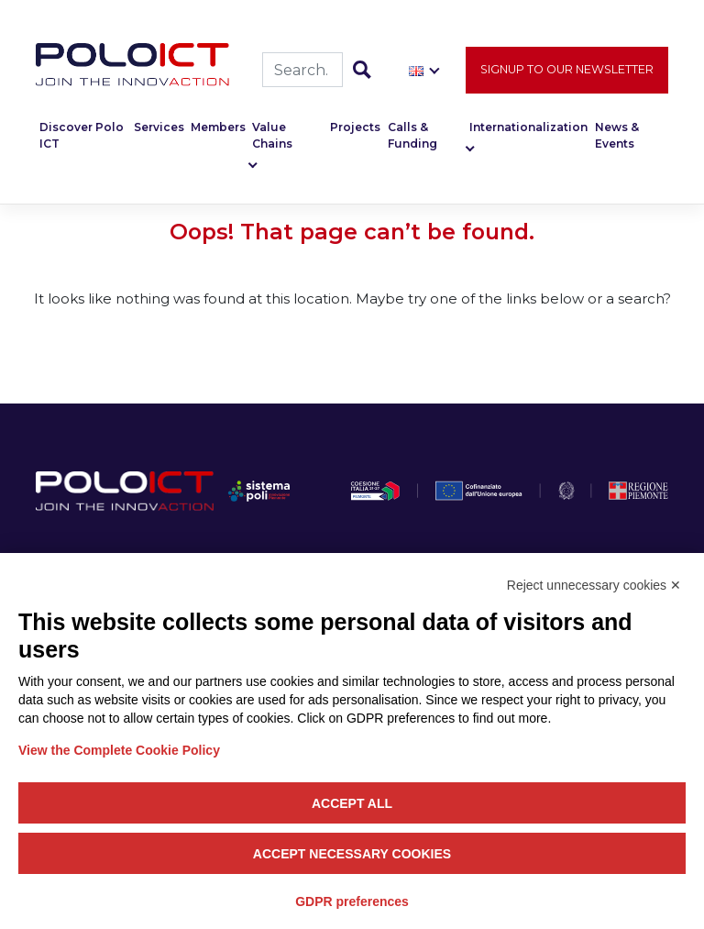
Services (159, 128)
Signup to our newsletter (567, 70)
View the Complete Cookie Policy (119, 750)
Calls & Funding (412, 136)
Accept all (352, 803)
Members (218, 128)
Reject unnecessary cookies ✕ (594, 585)
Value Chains (272, 136)
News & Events (617, 136)
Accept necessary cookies (352, 853)
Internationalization (528, 128)
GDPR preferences (352, 901)
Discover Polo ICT (81, 136)
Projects (355, 128)
